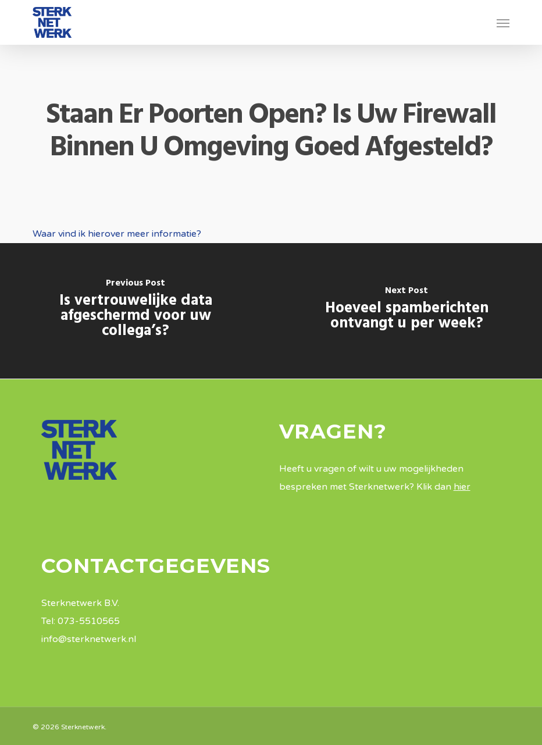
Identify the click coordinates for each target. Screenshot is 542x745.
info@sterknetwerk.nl (88, 639)
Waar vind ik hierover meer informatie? (117, 234)
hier (462, 487)
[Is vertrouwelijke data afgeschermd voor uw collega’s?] (135, 311)
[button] (503, 22)
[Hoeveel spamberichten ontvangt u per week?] (406, 311)
